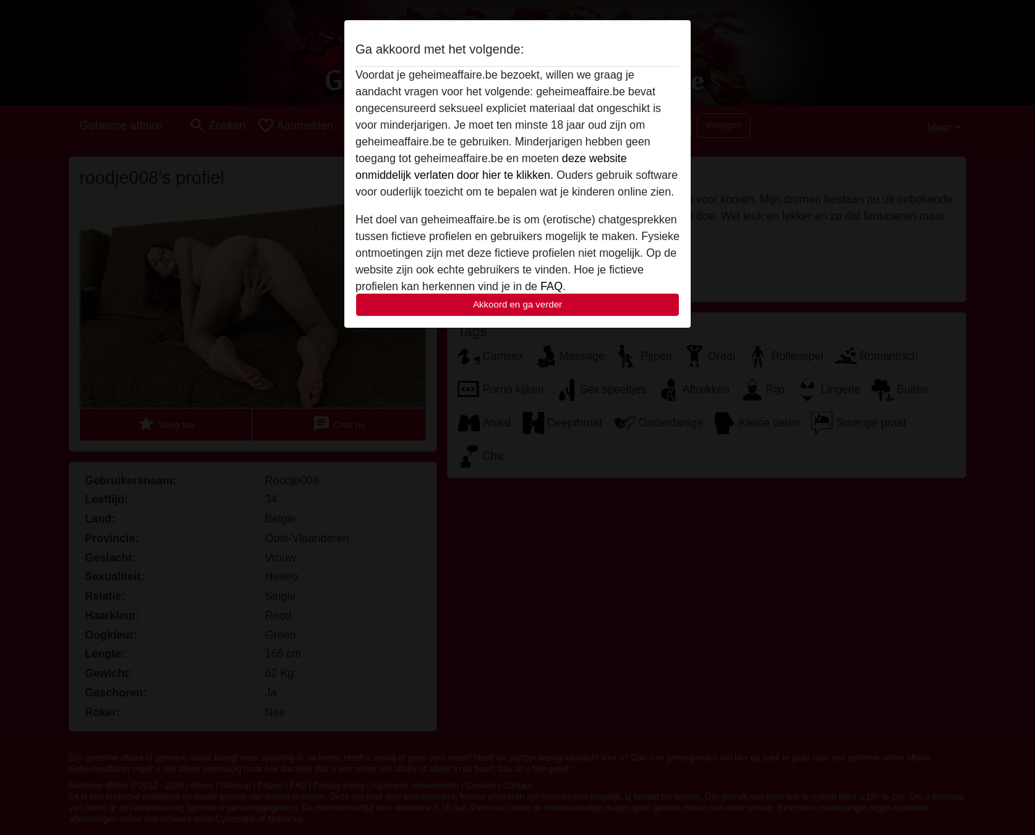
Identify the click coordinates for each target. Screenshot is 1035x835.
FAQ (551, 286)
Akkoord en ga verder (517, 304)
